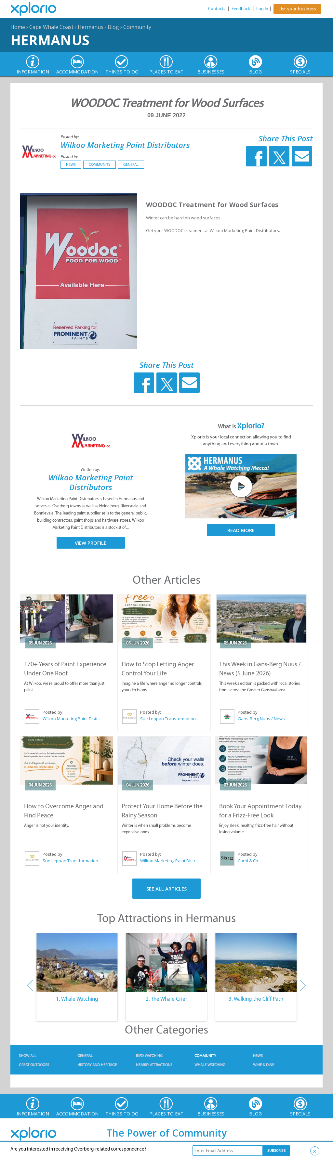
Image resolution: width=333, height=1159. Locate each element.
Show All (27, 1055)
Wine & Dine (263, 1064)
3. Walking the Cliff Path (256, 999)
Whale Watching (209, 1064)
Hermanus (90, 27)
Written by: (91, 469)
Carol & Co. (248, 861)
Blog (113, 27)
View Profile (90, 543)
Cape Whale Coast (51, 27)
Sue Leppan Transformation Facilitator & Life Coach (170, 719)
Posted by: (70, 136)
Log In (262, 8)
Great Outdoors (34, 1064)
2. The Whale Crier (166, 999)
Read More (241, 530)
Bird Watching (149, 1055)
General (131, 164)
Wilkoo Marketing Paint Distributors (125, 144)
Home (17, 27)
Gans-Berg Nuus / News (261, 719)
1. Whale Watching (77, 999)
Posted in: (69, 156)
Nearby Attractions (154, 1064)
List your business (297, 9)
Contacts (216, 8)
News (71, 164)
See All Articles (166, 888)
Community (137, 27)
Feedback (241, 8)
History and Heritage (97, 1064)
